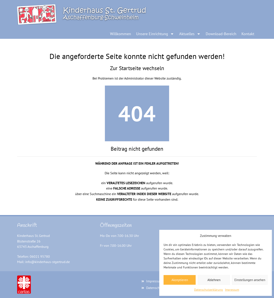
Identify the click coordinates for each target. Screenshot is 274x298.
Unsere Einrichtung (155, 34)
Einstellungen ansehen (249, 280)
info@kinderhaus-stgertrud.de (47, 262)
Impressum (232, 290)
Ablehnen (213, 280)
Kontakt (247, 33)
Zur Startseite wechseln (137, 68)
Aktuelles (190, 34)
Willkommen (120, 33)
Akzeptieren (179, 280)
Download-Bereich (221, 33)
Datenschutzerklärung (208, 290)
